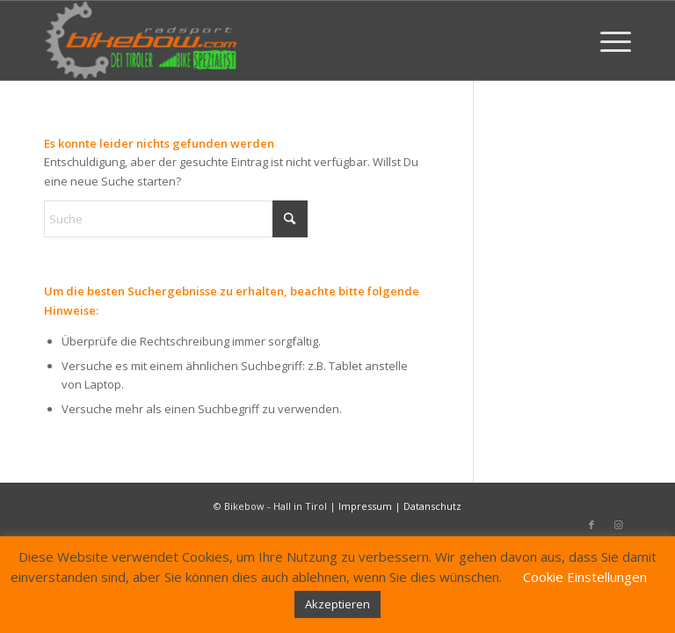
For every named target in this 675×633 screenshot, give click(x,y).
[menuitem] (607, 40)
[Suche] (176, 218)
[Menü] (607, 40)
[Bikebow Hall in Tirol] (141, 40)
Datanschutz (432, 506)
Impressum (365, 506)
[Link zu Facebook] (591, 525)
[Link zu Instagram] (618, 525)
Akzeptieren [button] (337, 604)
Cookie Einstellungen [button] (585, 577)
